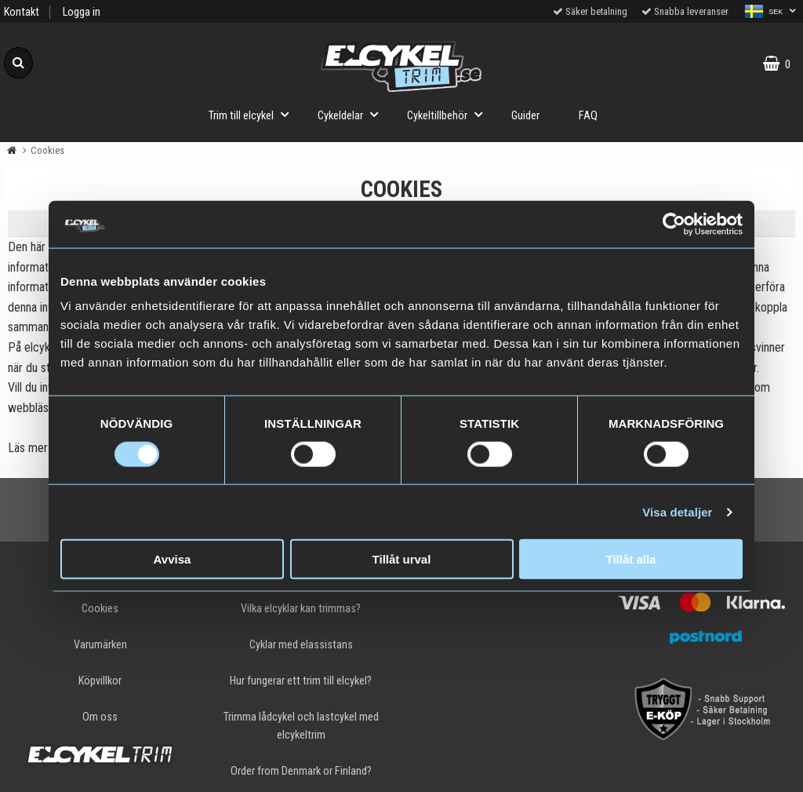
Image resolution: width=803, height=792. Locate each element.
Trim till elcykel (253, 114)
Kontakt (21, 12)
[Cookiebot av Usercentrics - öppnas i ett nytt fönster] (674, 223)
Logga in (81, 12)
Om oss (100, 717)
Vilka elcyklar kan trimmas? (301, 608)
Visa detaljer (677, 511)
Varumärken (100, 644)
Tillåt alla (631, 559)
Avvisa (172, 559)
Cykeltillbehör (449, 114)
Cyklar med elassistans (301, 644)
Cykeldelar (352, 114)
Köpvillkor (100, 681)
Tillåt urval (401, 559)
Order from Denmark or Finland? (301, 771)
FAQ (588, 115)
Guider (525, 115)
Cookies (100, 608)
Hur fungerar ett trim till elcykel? (301, 681)
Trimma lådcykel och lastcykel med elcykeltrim (301, 726)
